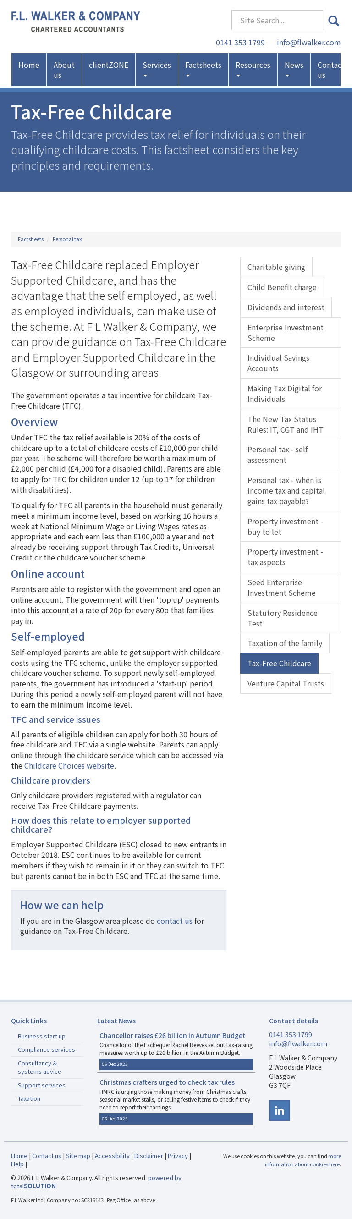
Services (157, 68)
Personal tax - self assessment (278, 454)
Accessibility (112, 1155)
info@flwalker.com (309, 42)
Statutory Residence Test (283, 618)
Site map (78, 1155)
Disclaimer (148, 1155)
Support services (42, 1085)
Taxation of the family (285, 642)
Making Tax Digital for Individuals (285, 393)
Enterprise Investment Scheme (286, 332)
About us (64, 69)
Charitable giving (276, 266)
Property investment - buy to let (285, 526)
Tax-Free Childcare (279, 663)
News (294, 68)
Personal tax (67, 238)
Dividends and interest (286, 307)
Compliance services (46, 1049)
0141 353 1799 (240, 42)
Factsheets (203, 68)
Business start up (42, 1036)
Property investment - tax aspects (285, 556)
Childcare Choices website (69, 765)
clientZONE (108, 64)
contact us (174, 920)
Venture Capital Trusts (286, 683)
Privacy (178, 1155)
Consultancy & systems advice (39, 1067)
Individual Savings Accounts (278, 362)
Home (28, 64)
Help (17, 1163)
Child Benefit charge (282, 286)
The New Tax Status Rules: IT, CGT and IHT (286, 424)
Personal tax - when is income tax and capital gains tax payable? (286, 490)
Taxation (29, 1098)
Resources (253, 68)
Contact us (331, 69)
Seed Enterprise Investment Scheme (282, 587)
